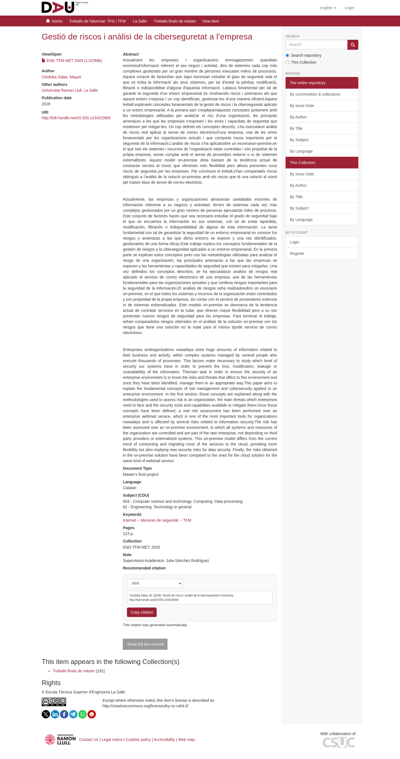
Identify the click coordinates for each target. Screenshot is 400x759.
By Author (298, 117)
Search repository (304, 55)
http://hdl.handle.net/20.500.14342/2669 (76, 118)
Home (57, 21)
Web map (186, 739)
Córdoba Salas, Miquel (61, 77)
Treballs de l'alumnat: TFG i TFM (97, 21)
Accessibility (164, 739)
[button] (328, 8)
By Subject (299, 140)
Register (297, 253)
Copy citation (142, 612)
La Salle (140, 21)
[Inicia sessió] (349, 8)
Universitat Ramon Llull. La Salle (70, 90)
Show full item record (145, 644)
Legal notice (112, 739)
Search (292, 36)
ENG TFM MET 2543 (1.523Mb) (72, 60)
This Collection (301, 62)
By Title (296, 128)
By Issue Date (302, 105)
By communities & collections (315, 94)
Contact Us (88, 739)
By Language (301, 151)
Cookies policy (138, 739)
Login (294, 242)
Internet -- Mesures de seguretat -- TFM (157, 520)
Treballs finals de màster (175, 21)
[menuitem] (349, 8)
